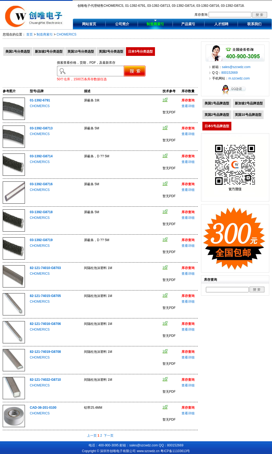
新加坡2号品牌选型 (249, 103)
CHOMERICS (66, 34)
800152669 (229, 73)
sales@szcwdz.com (236, 67)
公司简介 (122, 24)
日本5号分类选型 (140, 51)
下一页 (109, 435)
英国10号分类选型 (80, 51)
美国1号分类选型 (17, 51)
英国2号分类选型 (111, 51)
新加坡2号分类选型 (49, 51)
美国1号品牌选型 (217, 103)
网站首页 (89, 24)
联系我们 (254, 24)
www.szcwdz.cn (148, 451)
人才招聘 (221, 24)
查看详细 (188, 106)
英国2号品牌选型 (217, 115)
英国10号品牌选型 (248, 115)
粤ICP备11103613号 (175, 451)
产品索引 (188, 24)
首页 (29, 34)
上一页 (92, 435)
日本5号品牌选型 (217, 126)
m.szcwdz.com (239, 78)
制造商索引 (155, 24)
